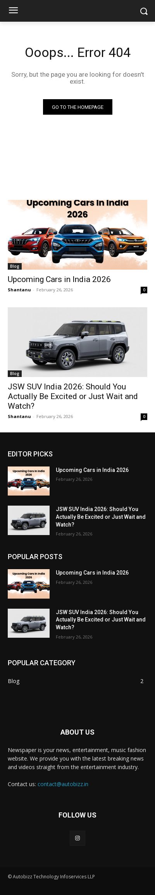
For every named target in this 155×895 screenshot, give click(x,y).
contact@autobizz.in (63, 784)
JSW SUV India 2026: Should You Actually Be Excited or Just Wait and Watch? (73, 396)
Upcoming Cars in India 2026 (59, 279)
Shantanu (19, 290)
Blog (14, 266)
